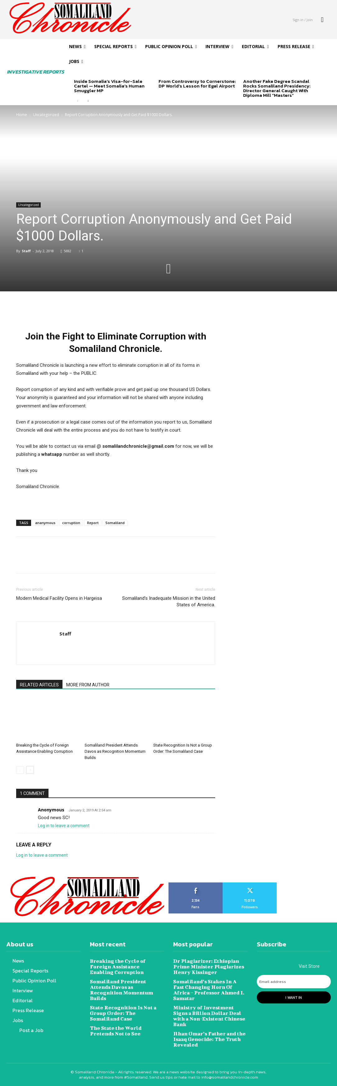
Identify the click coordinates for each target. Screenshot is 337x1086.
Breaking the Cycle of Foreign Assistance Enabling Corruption (117, 966)
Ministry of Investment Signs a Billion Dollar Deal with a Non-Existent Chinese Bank (209, 1015)
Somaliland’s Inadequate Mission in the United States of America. (168, 601)
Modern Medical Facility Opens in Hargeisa (59, 598)
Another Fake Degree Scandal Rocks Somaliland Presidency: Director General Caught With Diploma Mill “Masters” (277, 88)
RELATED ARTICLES (39, 684)
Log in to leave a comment (64, 825)
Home (21, 114)
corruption (71, 522)
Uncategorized (46, 114)
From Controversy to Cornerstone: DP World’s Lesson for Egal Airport (197, 83)
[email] (294, 982)
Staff (26, 251)
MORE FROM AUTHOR (87, 684)
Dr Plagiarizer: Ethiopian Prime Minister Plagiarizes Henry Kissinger (208, 966)
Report (93, 522)
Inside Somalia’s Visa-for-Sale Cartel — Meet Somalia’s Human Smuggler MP (109, 86)
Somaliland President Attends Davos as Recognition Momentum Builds (115, 751)
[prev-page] (78, 101)
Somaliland (115, 522)
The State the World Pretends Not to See (115, 1030)
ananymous (45, 522)
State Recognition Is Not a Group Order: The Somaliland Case (123, 1012)
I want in (293, 997)
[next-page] (88, 101)
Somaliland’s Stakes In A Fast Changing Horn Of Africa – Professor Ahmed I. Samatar (208, 989)
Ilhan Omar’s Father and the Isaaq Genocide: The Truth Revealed (209, 1039)
